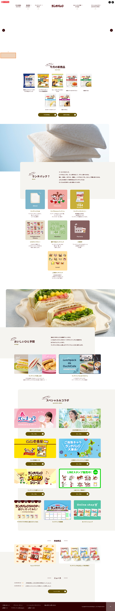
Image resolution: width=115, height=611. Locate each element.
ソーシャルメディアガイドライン (34, 605)
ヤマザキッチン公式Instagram (17, 608)
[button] (111, 30)
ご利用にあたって (6, 605)
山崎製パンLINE (31, 608)
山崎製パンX (5, 608)
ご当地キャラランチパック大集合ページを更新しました (38, 586)
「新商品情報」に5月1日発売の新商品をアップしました (38, 583)
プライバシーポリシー (18, 605)
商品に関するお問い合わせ (50, 605)
